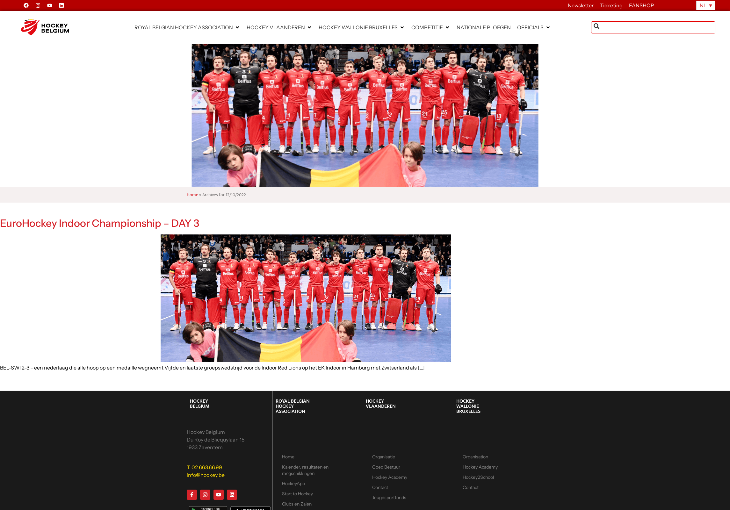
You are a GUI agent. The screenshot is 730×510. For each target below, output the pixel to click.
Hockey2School (478, 477)
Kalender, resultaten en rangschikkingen (305, 470)
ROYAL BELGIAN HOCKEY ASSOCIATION (293, 406)
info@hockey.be (206, 475)
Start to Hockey (297, 494)
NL (703, 5)
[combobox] (653, 27)
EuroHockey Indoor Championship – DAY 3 (99, 223)
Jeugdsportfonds (389, 497)
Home (192, 194)
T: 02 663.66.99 (204, 467)
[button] (187, 27)
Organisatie (383, 457)
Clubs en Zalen (297, 504)
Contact (380, 487)
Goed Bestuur (386, 467)
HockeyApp (293, 483)
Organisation (475, 457)
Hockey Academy (389, 477)
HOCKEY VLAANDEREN (381, 404)
